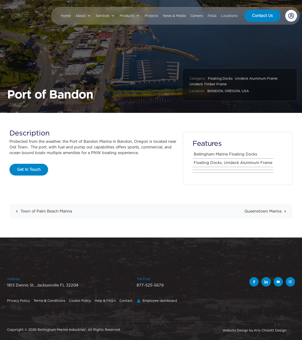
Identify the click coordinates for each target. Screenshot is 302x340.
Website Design (235, 330)
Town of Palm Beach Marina (42, 211)
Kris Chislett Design (270, 330)
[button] (83, 15)
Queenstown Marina (266, 211)
